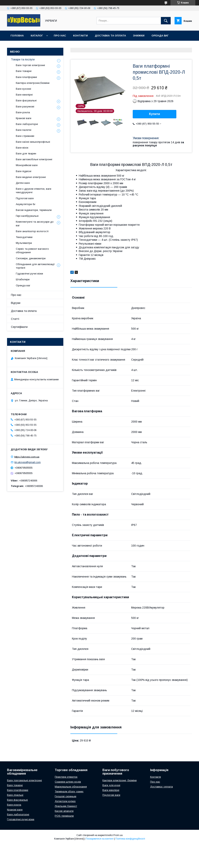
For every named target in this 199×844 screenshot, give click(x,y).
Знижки (138, 35)
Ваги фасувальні (26, 100)
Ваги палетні (23, 129)
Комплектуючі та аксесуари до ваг (35, 223)
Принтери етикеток (66, 776)
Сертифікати (19, 326)
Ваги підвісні (23, 171)
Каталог (37, 35)
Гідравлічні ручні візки (29, 273)
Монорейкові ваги (27, 165)
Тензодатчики (24, 237)
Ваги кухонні (23, 88)
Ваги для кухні (111, 785)
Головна (17, 35)
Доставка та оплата (110, 35)
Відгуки (15, 302)
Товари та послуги (23, 59)
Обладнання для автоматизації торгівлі (35, 266)
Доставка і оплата (161, 786)
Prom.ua (118, 835)
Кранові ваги (23, 118)
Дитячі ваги (23, 182)
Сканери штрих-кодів (68, 781)
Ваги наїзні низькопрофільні (33, 141)
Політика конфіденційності (130, 838)
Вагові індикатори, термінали (34, 210)
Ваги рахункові (25, 106)
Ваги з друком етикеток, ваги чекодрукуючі (33, 190)
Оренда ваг (160, 35)
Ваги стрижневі (25, 135)
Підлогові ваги (25, 198)
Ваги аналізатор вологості (32, 231)
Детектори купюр (65, 801)
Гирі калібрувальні (27, 215)
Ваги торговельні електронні (24, 780)
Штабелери (23, 279)
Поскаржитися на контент (100, 838)
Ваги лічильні (15, 795)
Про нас (60, 35)
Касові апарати (64, 810)
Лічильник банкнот (66, 806)
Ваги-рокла (23, 112)
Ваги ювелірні (24, 94)
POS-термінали (64, 815)
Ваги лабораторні (27, 124)
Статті (15, 318)
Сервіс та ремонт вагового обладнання (32, 250)
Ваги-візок (22, 147)
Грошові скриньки (65, 796)
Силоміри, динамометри (31, 258)
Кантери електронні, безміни (119, 780)
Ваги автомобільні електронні (34, 159)
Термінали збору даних (69, 791)
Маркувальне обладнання (71, 786)
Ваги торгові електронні (30, 65)
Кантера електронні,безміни (32, 82)
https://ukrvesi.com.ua (26, 456)
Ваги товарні (23, 71)
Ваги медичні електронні (31, 177)
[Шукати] (166, 20)
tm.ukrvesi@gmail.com (27, 462)
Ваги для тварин (26, 153)
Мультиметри (24, 243)
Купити (154, 114)
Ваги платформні (26, 77)
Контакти (80, 35)
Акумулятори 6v (25, 204)
